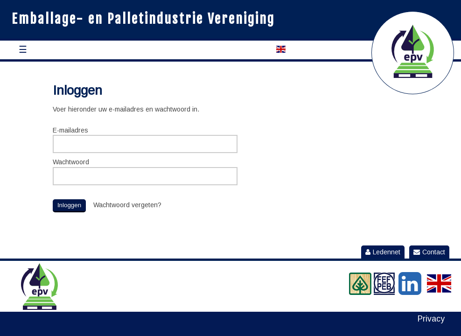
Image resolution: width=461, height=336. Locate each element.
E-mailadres (70, 130)
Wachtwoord (71, 162)
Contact (429, 252)
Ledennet (382, 252)
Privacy (431, 319)
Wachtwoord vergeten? (127, 205)
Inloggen (69, 205)
